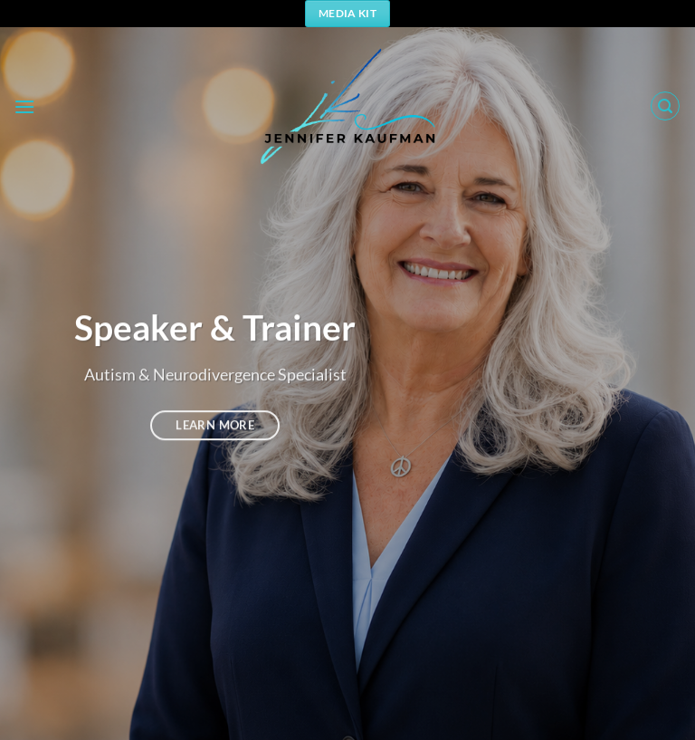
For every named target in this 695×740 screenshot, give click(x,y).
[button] (24, 106)
